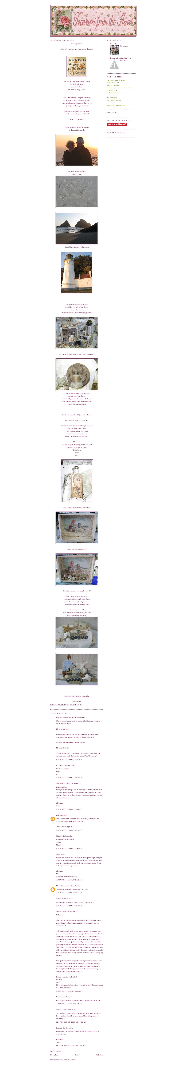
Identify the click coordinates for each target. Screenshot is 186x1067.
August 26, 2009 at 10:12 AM (69, 991)
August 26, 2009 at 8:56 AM (69, 893)
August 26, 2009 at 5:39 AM (69, 809)
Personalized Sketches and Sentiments (69, 717)
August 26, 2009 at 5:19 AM (69, 778)
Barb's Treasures (116, 44)
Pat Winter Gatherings (63, 765)
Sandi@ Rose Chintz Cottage (66, 783)
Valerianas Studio (62, 997)
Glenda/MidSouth (62, 899)
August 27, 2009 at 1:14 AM (69, 1004)
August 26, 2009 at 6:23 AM (69, 830)
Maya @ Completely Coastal (66, 886)
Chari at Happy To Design (65, 911)
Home (77, 1055)
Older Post (99, 1055)
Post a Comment (55, 1051)
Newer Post (54, 1055)
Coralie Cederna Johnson (64, 1010)
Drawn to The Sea (62, 1028)
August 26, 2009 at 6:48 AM (69, 848)
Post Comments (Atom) (68, 1060)
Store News (123, 60)
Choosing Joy (124, 46)
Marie (58, 854)
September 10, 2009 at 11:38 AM (71, 1022)
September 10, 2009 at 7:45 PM (71, 1046)
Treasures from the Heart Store (121, 58)
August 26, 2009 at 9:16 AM (69, 906)
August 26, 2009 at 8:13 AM (69, 880)
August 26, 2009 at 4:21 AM (69, 759)
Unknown (59, 815)
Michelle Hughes (62, 836)
